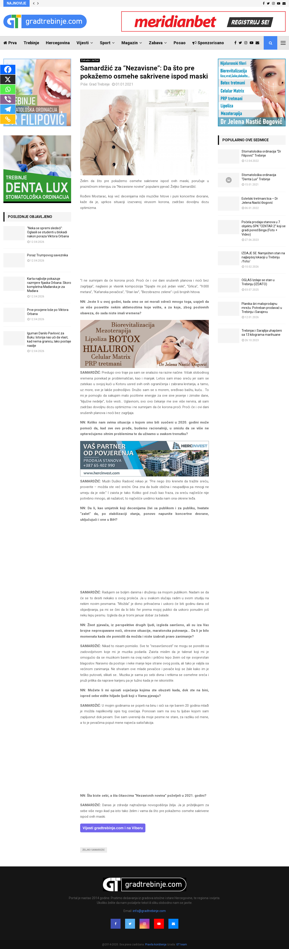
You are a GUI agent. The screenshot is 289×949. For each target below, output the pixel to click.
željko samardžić (93, 850)
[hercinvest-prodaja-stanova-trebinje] (144, 475)
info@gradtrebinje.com (149, 911)
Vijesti (83, 42)
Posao (180, 42)
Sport (105, 42)
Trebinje (31, 42)
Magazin (129, 42)
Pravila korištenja (156, 944)
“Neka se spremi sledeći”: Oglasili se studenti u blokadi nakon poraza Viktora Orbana (48, 232)
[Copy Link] (8, 119)
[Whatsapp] (8, 89)
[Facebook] (8, 69)
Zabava (156, 42)
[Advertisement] (144, 246)
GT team (181, 944)
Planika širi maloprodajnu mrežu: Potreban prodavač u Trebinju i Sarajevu (262, 308)
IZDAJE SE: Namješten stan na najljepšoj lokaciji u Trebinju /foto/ (263, 257)
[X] (8, 79)
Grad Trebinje (99, 84)
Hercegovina (58, 42)
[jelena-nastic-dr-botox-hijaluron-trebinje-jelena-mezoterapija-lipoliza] (144, 367)
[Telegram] (8, 109)
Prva (10, 42)
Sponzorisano (208, 42)
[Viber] (8, 99)
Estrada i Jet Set (90, 60)
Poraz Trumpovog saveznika (47, 255)
